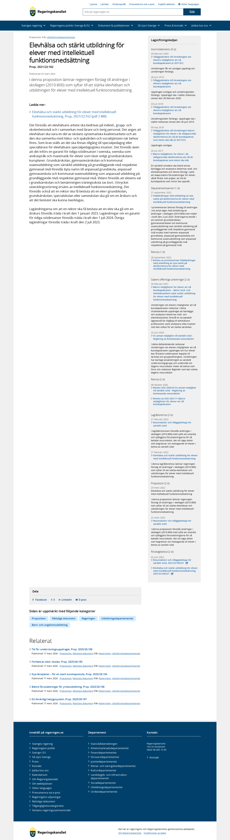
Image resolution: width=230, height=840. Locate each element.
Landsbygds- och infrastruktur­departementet (109, 776)
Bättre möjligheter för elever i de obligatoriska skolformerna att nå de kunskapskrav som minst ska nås (173, 157)
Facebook (41, 599)
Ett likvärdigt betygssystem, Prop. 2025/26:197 (59, 699)
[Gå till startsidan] (48, 11)
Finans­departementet (104, 752)
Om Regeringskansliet (45, 779)
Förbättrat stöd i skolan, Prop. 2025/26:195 (57, 661)
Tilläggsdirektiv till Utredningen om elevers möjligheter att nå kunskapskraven (172, 83)
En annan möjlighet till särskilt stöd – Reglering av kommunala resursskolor (173, 337)
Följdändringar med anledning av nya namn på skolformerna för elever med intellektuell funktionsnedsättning (173, 198)
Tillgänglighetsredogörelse (48, 806)
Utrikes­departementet (104, 791)
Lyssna (93, 4)
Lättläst (105, 4)
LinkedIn (67, 599)
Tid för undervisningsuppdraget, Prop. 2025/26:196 (62, 649)
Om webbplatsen (42, 783)
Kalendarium (39, 775)
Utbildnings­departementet (107, 787)
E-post (82, 599)
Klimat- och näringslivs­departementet (113, 766)
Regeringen (88, 618)
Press (35, 761)
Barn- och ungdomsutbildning (49, 625)
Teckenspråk (119, 4)
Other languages (188, 4)
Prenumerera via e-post (142, 4)
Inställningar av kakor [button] (155, 832)
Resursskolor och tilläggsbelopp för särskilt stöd (172, 424)
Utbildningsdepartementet (61, 37)
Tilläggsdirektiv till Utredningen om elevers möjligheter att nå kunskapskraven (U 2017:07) (172, 60)
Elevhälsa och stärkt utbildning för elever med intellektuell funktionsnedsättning (175, 457)
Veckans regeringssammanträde (51, 810)
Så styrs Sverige (41, 757)
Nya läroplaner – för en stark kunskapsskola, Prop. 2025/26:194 (69, 674)
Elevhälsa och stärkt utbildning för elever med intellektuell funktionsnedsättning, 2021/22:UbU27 (175, 571)
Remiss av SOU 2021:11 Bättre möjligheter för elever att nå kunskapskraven (169, 401)
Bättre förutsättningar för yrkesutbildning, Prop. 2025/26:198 (68, 687)
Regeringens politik (43, 748)
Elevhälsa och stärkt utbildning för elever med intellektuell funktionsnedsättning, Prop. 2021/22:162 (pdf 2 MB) (74, 114)
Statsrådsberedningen (104, 744)
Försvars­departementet (105, 757)
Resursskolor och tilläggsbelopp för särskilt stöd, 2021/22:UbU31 (172, 561)
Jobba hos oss (40, 770)
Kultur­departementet (103, 770)
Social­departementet (103, 783)
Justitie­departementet (104, 761)
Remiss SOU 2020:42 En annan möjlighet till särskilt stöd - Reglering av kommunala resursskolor (174, 390)
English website (166, 4)
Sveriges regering (42, 744)
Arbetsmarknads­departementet (110, 748)
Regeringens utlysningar (46, 797)
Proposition (39, 618)
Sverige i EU (39, 752)
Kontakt (36, 766)
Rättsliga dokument (63, 618)
